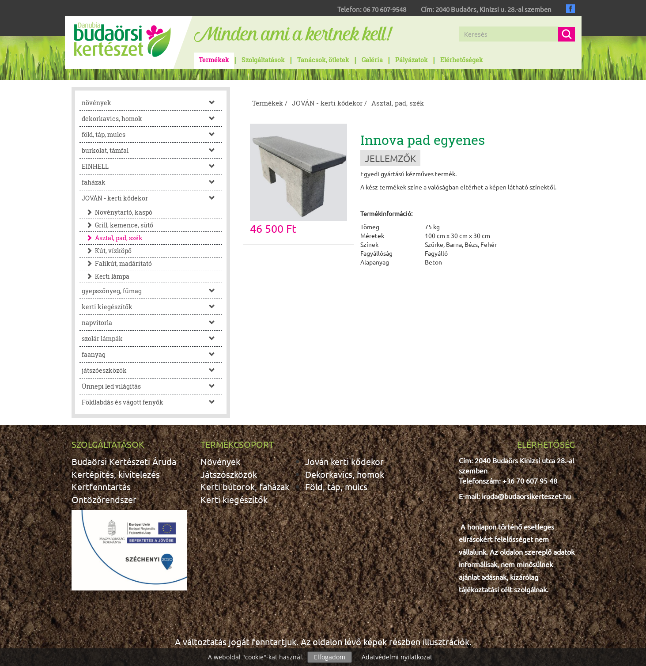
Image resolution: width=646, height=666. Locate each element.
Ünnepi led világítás (152, 386)
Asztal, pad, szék (112, 238)
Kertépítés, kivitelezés (116, 474)
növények (152, 102)
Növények (220, 461)
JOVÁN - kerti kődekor (152, 198)
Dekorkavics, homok (344, 474)
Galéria (372, 60)
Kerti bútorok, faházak (244, 486)
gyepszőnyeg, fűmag (152, 291)
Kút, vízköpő (107, 250)
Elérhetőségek (461, 60)
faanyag (152, 354)
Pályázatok (411, 60)
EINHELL (152, 166)
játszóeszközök (152, 370)
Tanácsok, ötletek (323, 60)
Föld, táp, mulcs (336, 486)
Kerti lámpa (105, 276)
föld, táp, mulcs (152, 134)
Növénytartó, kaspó (117, 212)
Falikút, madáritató (117, 263)
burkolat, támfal (152, 150)
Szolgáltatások (263, 60)
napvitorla (152, 322)
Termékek (214, 60)
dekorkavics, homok (152, 118)
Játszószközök (228, 474)
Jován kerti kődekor (344, 461)
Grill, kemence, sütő (117, 225)
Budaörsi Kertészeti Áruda (124, 461)
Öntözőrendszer (104, 499)
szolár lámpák (152, 338)
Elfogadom (329, 657)
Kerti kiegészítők (234, 499)
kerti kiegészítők (152, 306)
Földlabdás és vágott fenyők (152, 402)
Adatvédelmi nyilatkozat (397, 657)
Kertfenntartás (101, 486)
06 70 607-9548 (384, 9)
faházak (152, 182)
